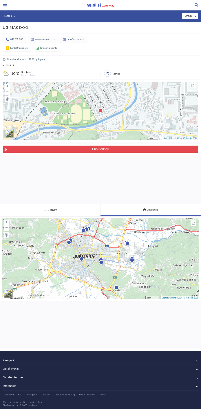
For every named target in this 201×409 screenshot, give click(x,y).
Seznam (50, 210)
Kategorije (32, 394)
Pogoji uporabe (87, 394)
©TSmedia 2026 (190, 138)
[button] (7, 99)
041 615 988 (16, 39)
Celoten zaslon (192, 85)
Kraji (20, 394)
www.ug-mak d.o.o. (45, 39)
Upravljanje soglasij (64, 394)
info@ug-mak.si (76, 39)
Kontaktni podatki (19, 47)
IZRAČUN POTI (100, 149)
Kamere (116, 73)
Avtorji (103, 394)
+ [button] (7, 86)
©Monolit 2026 (175, 138)
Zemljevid (150, 210)
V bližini (7, 65)
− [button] (7, 92)
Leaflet (164, 138)
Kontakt (46, 394)
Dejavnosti (8, 394)
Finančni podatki (48, 47)
